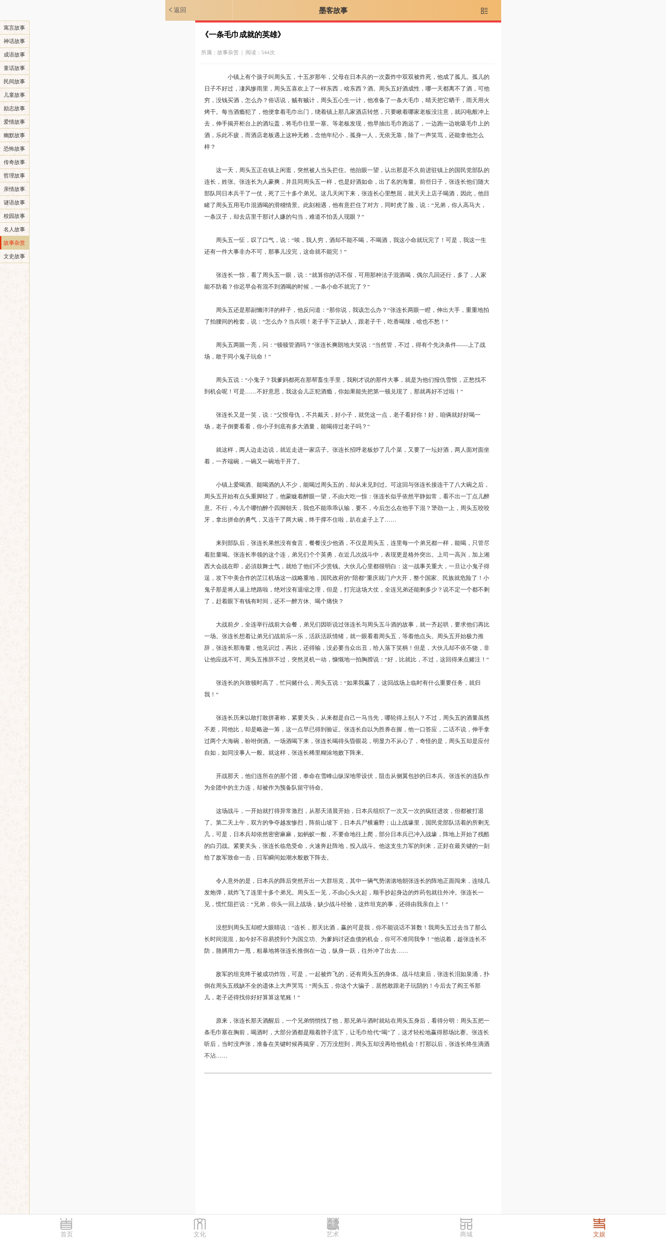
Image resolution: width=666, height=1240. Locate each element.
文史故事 (14, 256)
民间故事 (14, 81)
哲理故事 (14, 176)
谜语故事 (14, 202)
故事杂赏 (14, 243)
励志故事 (14, 108)
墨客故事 (333, 10)
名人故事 (14, 229)
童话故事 (14, 68)
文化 (199, 1234)
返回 (177, 10)
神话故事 (14, 41)
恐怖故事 (14, 149)
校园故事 (14, 216)
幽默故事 (14, 135)
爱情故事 (14, 122)
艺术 (333, 1234)
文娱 (599, 1234)
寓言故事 (14, 28)
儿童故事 (14, 95)
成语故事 (14, 55)
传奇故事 (14, 162)
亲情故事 (14, 189)
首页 (66, 1234)
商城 (466, 1234)
